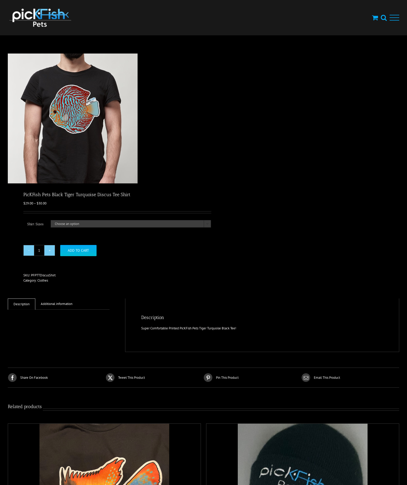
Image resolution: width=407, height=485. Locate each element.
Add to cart (78, 250)
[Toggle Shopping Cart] (375, 17)
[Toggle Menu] (394, 18)
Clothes (42, 280)
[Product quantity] (39, 250)
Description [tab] (21, 304)
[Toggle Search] (384, 17)
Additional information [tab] (56, 304)
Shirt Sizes (35, 224)
